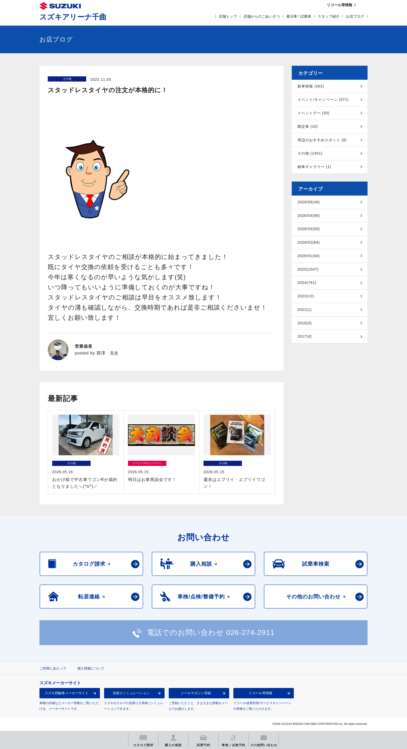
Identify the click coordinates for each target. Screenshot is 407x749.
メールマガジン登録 (196, 693)
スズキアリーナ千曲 (72, 17)
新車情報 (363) (310, 86)
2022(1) (304, 309)
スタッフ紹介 (329, 16)
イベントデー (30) (313, 113)
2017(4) (304, 336)
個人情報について (90, 668)
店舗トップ (228, 16)
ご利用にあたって (52, 668)
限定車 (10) (307, 126)
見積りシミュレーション (131, 693)
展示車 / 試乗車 (298, 16)
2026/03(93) (308, 229)
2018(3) (304, 323)
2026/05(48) (308, 202)
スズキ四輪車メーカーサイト (67, 693)
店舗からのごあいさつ (261, 16)
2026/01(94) (308, 256)
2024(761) (306, 282)
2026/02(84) (308, 242)
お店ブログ (355, 16)
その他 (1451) (309, 153)
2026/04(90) (308, 215)
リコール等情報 (260, 693)
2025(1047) (308, 269)
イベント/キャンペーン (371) (323, 99)
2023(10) (305, 296)
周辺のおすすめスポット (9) (322, 140)
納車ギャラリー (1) (314, 167)
